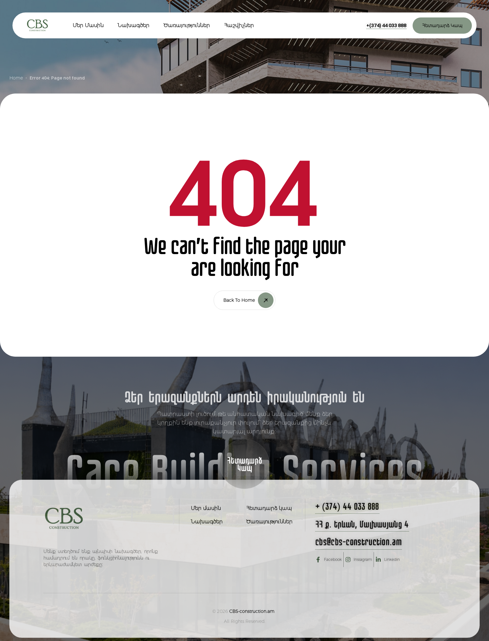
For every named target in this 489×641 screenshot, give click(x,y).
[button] (386, 25)
